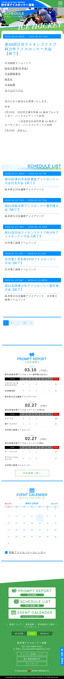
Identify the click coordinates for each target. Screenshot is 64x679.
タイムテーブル (14, 90)
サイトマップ (32, 664)
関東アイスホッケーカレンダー (27, 552)
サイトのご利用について (32, 654)
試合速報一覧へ (32, 473)
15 (24, 323)
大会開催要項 (12, 73)
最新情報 (30, 624)
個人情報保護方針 (32, 659)
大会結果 (10, 84)
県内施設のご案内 (46, 624)
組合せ (9, 79)
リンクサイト (30, 627)
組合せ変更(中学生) (16, 68)
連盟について (15, 624)
